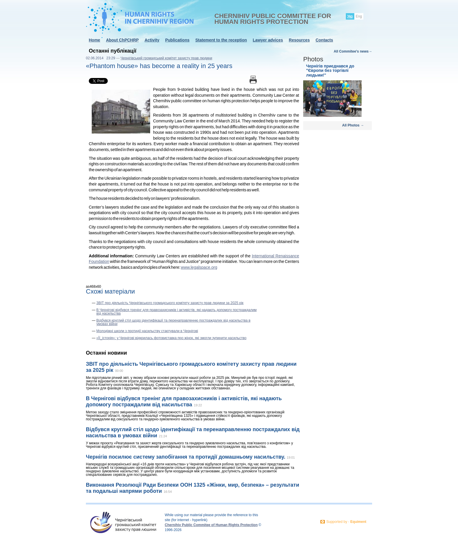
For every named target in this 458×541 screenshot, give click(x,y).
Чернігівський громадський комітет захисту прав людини (166, 58)
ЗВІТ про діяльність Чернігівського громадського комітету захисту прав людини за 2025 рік (170, 303)
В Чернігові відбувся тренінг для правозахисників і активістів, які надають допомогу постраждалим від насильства (176, 311)
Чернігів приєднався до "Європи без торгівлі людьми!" (330, 70)
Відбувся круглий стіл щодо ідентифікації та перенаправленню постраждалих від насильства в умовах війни (173, 322)
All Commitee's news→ (353, 51)
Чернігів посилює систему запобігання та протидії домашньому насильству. (186, 457)
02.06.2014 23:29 (100, 58)
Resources (299, 40)
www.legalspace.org (199, 267)
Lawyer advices (268, 40)
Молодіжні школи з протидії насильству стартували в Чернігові (147, 331)
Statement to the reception (221, 40)
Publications (177, 40)
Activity (152, 40)
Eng (359, 16)
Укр (350, 16)
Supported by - (346, 521)
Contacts (324, 40)
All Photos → (353, 125)
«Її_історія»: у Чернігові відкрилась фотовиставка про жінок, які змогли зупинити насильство (171, 338)
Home (94, 40)
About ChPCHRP (122, 40)
